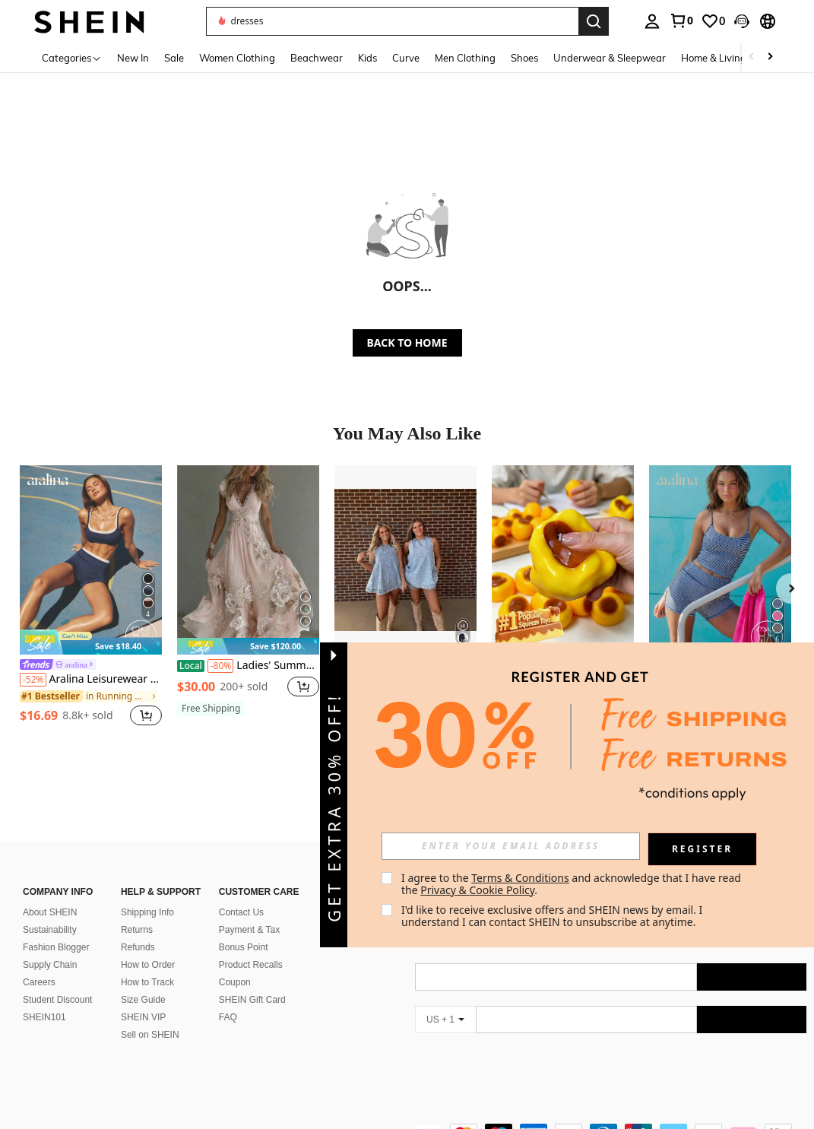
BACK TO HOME (407, 342)
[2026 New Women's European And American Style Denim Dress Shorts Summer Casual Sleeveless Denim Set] (405, 560)
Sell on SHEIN (150, 1034)
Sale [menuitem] (174, 58)
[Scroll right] (770, 57)
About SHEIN (50, 912)
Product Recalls (251, 964)
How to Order (148, 964)
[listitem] (91, 597)
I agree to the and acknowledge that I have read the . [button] (572, 884)
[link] (681, 20)
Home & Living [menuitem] (713, 58)
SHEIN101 (44, 1017)
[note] (91, 642)
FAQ (228, 1017)
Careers (39, 982)
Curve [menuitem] (406, 58)
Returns (137, 929)
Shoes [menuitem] (524, 58)
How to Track (147, 982)
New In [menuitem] (133, 58)
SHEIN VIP (143, 1017)
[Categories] (71, 57)
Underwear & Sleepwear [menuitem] (609, 58)
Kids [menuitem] (367, 58)
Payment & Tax (249, 929)
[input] (511, 846)
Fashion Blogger (56, 947)
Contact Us (241, 912)
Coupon (235, 982)
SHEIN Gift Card (252, 999)
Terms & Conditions (520, 878)
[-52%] (33, 680)
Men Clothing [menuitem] (465, 58)
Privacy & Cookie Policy (477, 890)
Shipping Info (147, 912)
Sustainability (50, 929)
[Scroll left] (751, 57)
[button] (742, 21)
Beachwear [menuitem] (316, 58)
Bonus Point (243, 947)
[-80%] (220, 666)
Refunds (138, 947)
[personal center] (652, 21)
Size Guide (143, 999)
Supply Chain (50, 964)
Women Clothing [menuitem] (237, 58)
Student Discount (57, 999)
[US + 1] (445, 1019)
